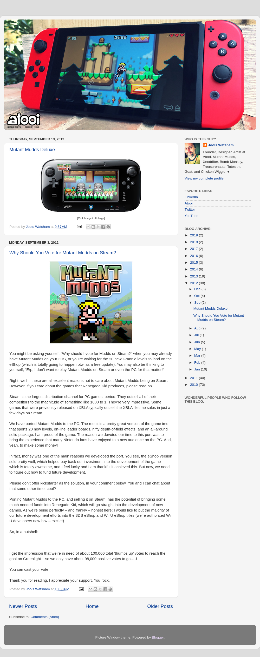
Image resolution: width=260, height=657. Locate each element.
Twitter (190, 209)
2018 (194, 242)
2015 (194, 262)
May (198, 349)
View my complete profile (204, 178)
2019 (194, 235)
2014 (194, 269)
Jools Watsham (221, 145)
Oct (197, 296)
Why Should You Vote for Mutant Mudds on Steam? (62, 252)
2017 (194, 249)
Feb (197, 362)
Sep (198, 302)
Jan (197, 369)
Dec (198, 289)
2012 (194, 283)
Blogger (158, 637)
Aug (198, 328)
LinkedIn (191, 197)
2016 (194, 256)
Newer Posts (23, 606)
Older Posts (160, 606)
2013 (194, 276)
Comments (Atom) (45, 617)
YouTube (191, 216)
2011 (194, 378)
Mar (197, 355)
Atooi (189, 203)
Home (92, 606)
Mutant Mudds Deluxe (32, 149)
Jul (197, 335)
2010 (194, 385)
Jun (197, 342)
